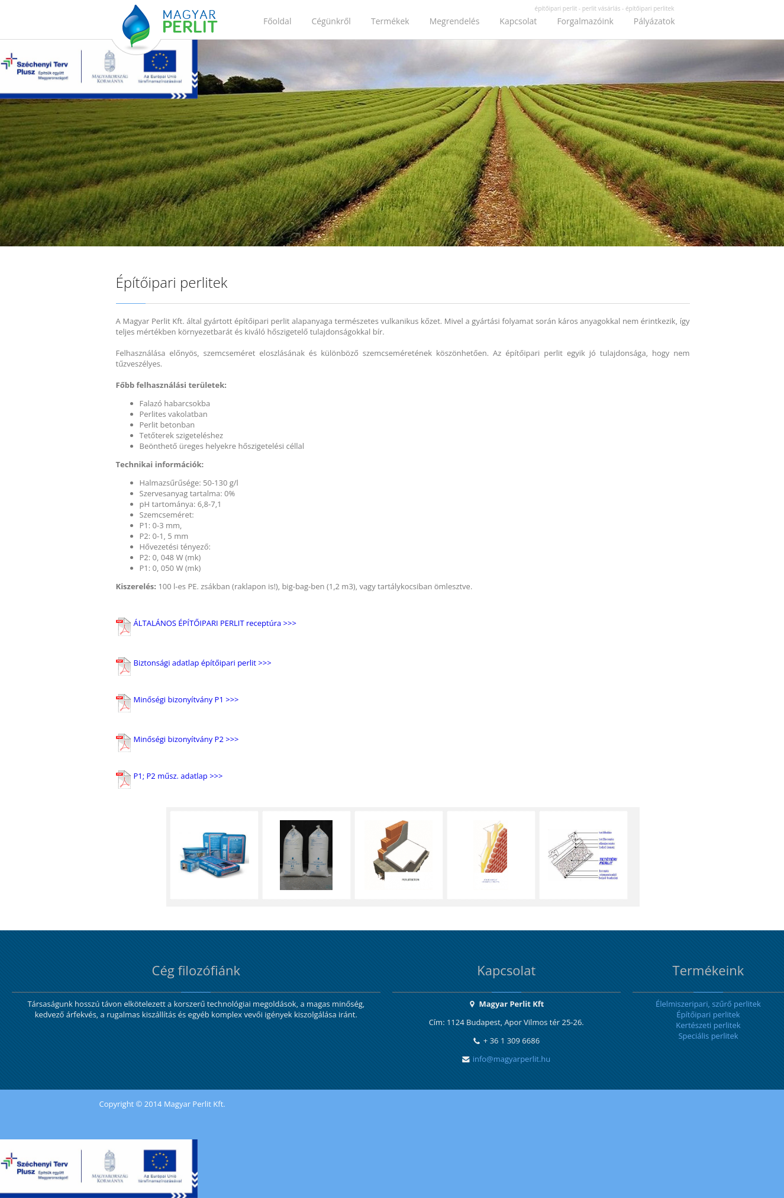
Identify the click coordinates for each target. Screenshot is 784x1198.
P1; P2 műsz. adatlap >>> (178, 775)
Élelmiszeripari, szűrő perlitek (708, 1003)
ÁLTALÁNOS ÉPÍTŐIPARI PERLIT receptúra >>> (215, 623)
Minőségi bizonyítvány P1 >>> (186, 699)
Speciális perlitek (708, 1035)
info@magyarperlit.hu (512, 1059)
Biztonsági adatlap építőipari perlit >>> (203, 662)
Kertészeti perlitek (708, 1025)
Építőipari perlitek (708, 1014)
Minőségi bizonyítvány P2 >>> (186, 739)
